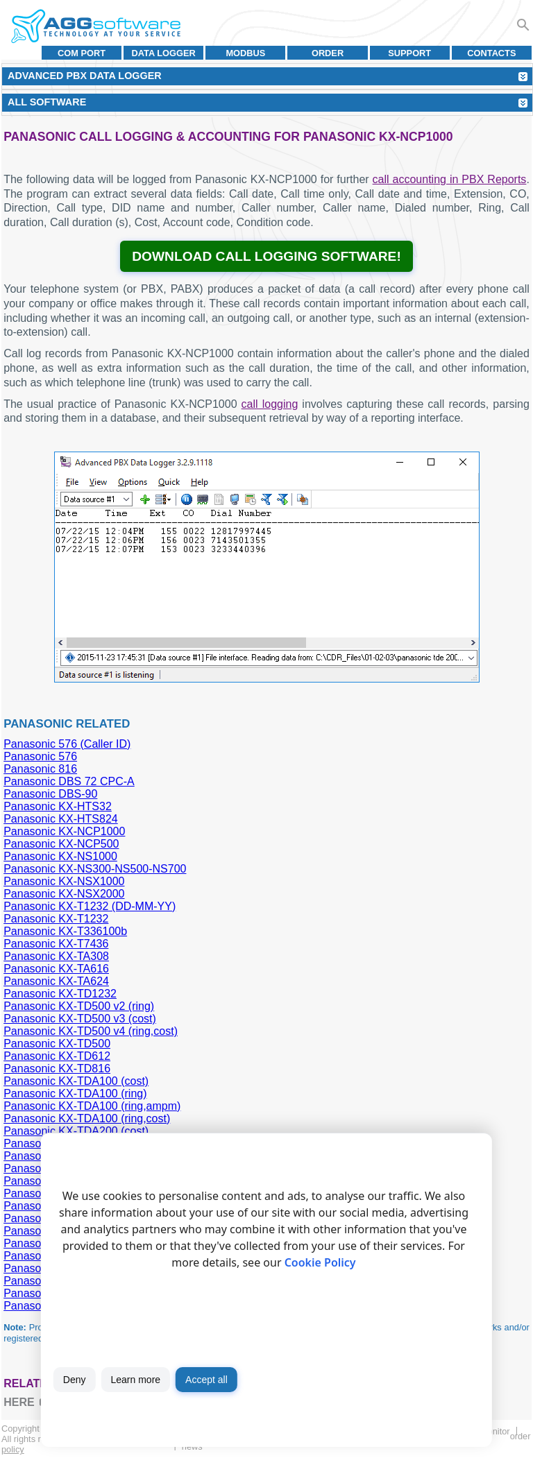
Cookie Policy (320, 1262)
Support (409, 53)
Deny (74, 1379)
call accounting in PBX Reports (450, 179)
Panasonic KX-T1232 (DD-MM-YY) (89, 906)
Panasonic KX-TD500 (56, 1043)
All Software (47, 102)
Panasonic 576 (40, 756)
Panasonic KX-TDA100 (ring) (74, 1093)
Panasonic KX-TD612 (56, 1056)
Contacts (491, 53)
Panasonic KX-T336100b (65, 931)
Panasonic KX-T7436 (55, 944)
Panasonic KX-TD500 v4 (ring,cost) (90, 1031)
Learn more (135, 1379)
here (18, 1402)
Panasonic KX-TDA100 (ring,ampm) (91, 1106)
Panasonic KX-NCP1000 (64, 831)
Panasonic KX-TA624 (56, 981)
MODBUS (245, 53)
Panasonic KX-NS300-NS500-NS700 (94, 869)
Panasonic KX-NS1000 (60, 856)
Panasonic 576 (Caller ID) (66, 744)
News (192, 1446)
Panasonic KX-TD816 (56, 1068)
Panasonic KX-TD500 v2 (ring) (78, 1006)
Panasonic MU (39, 1306)
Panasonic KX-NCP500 (61, 844)
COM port (81, 53)
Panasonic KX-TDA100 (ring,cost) (86, 1118)
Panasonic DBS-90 (50, 794)
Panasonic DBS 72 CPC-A (69, 781)
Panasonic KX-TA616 (56, 969)
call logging (270, 404)
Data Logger (164, 53)
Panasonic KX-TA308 (56, 956)
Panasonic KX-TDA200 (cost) (76, 1131)
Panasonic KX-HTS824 (60, 819)
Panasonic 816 (40, 769)
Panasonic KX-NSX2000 (63, 894)
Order (328, 53)
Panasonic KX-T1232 (55, 919)
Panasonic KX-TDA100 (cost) (76, 1081)
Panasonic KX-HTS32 (57, 806)
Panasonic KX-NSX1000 (63, 881)
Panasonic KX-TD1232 (60, 994)
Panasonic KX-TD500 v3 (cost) (79, 1018)
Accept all (206, 1379)
